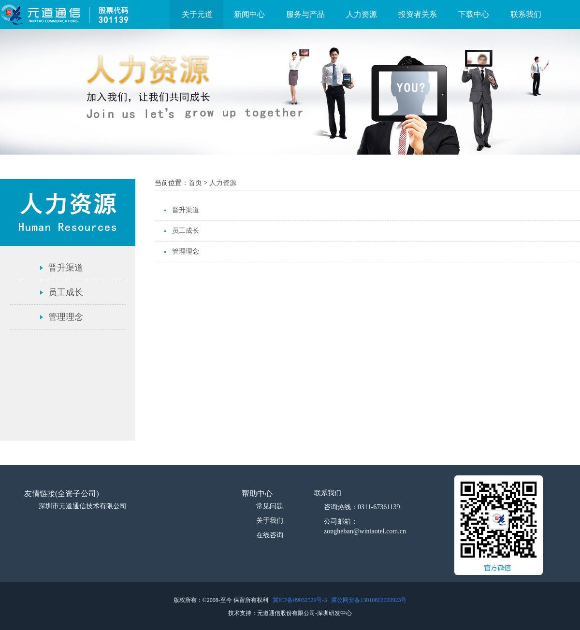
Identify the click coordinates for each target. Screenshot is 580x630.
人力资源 (361, 14)
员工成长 (65, 292)
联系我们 (525, 14)
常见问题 (269, 506)
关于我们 (269, 520)
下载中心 (473, 14)
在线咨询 (269, 535)
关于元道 (197, 14)
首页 (195, 182)
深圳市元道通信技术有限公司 (83, 506)
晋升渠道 (65, 267)
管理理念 (65, 317)
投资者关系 (417, 14)
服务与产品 (305, 14)
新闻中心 (249, 14)
